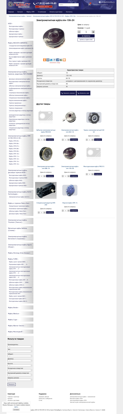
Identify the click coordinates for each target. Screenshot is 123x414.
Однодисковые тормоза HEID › (18, 185)
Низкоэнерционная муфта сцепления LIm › (21, 49)
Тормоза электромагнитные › (17, 105)
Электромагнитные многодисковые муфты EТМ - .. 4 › (19, 272)
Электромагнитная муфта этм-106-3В (70, 156)
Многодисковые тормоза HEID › (18, 178)
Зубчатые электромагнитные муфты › (20, 86)
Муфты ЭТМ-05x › (14, 141)
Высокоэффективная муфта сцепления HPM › (20, 57)
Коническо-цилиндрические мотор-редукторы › (19, 124)
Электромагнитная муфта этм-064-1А (70, 119)
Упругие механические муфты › (18, 100)
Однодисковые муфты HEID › (17, 183)
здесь (16, 407)
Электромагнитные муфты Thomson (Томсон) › (17, 221)
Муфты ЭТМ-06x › (14, 143)
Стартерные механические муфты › (19, 93)
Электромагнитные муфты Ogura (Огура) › (20, 246)
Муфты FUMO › (13, 259)
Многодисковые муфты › (16, 26)
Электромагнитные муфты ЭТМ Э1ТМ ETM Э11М (48, 16)
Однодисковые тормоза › (16, 36)
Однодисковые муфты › (16, 34)
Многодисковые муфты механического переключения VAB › (20, 288)
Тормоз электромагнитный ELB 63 (94, 119)
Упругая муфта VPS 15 (70, 191)
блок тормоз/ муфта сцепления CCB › (20, 61)
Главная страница (13, 397)
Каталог (20, 12)
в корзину (86, 35)
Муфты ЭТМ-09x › (14, 151)
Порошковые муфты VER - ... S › (18, 264)
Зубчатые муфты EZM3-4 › (16, 285)
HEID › (10, 23)
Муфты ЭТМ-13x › (14, 161)
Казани (97, 410)
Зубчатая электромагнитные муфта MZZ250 (46, 119)
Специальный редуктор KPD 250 (46, 192)
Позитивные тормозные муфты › (18, 208)
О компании (42, 12)
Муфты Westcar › (14, 313)
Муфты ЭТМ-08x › (14, 148)
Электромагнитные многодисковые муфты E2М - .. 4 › (19, 276)
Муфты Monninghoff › (15, 332)
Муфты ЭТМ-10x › (14, 154)
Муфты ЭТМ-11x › (14, 156)
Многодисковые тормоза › (17, 29)
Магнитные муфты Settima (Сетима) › (17, 229)
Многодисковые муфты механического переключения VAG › (20, 292)
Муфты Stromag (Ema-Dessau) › (19, 253)
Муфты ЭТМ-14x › (14, 164)
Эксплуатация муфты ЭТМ (78, 400)
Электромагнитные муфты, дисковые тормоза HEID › (17, 171)
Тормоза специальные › (16, 108)
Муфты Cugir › (13, 319)
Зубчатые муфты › (14, 31)
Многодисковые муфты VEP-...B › (19, 280)
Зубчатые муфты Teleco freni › (18, 211)
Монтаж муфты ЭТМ (76, 398)
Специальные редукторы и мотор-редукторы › (19, 128)
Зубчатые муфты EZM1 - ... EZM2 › (19, 282)
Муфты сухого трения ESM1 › (17, 296)
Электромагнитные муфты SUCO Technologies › (19, 193)
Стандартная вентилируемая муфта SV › (21, 46)
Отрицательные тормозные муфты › (19, 206)
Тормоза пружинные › (15, 103)
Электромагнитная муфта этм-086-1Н (46, 156)
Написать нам (83, 93)
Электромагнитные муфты (17, 16)
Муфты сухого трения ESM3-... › (18, 262)
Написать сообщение (45, 398)
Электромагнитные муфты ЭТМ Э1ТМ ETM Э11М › (19, 137)
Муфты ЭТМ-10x (70, 16)
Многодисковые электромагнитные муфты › (19, 82)
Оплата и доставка (56, 12)
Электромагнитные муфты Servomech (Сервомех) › (17, 237)
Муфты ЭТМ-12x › (14, 159)
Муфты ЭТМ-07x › (14, 146)
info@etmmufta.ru (108, 2)
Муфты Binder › (13, 307)
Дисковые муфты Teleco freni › (18, 214)
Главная (11, 12)
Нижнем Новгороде (78, 410)
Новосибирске (90, 410)
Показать (12, 384)
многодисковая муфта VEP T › (18, 299)
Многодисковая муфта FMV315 (94, 155)
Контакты (69, 12)
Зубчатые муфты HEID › (16, 180)
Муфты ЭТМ (30, 12)
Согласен (16, 409)
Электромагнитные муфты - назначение (82, 397)
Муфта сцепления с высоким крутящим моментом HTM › (20, 53)
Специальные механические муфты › (20, 98)
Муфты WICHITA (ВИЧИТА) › (18, 43)
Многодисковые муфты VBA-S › (18, 301)
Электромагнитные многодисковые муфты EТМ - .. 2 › (19, 268)
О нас (40, 400)
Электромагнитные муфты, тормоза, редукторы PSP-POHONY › (20, 74)
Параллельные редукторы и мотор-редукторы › (19, 120)
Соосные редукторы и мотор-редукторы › (21, 111)
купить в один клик (86, 39)
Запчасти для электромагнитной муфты (82, 402)
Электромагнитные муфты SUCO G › (19, 197)
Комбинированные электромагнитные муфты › (20, 89)
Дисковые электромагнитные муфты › (20, 79)
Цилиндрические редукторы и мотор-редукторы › (20, 116)
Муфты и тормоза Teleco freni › (19, 203)
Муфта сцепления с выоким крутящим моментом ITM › (20, 64)
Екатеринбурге (67, 410)
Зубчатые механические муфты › (18, 95)
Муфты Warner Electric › (16, 325)
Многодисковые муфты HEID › (18, 175)
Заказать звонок (44, 6)
